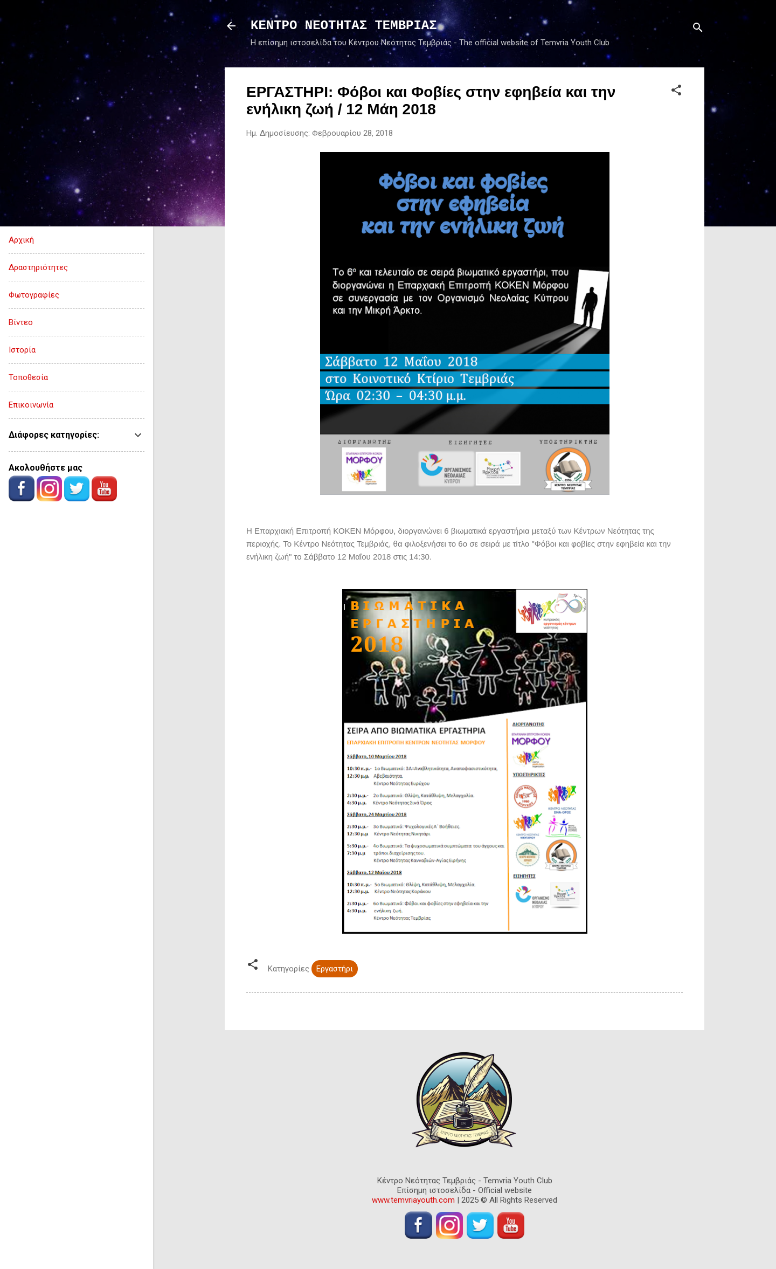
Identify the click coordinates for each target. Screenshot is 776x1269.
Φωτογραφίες (34, 295)
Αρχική (21, 240)
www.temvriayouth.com (413, 1200)
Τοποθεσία (28, 377)
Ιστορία (22, 350)
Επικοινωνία (31, 405)
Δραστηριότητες (38, 267)
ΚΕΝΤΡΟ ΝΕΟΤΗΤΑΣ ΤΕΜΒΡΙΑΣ (344, 25)
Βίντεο (21, 322)
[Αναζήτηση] (697, 29)
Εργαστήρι (334, 969)
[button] (676, 92)
